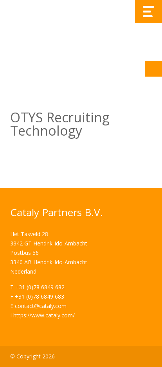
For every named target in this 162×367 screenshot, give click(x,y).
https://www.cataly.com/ (44, 315)
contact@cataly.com (41, 306)
